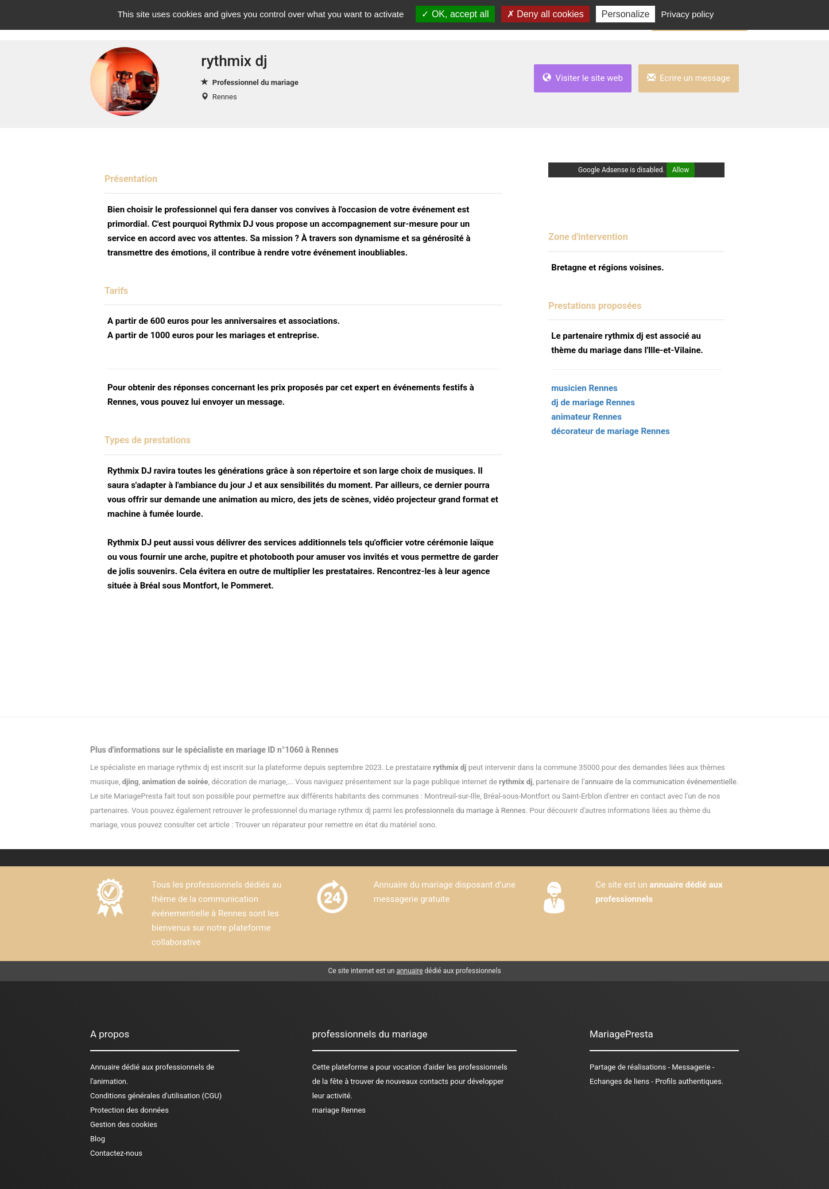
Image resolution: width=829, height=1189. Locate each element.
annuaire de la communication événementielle (660, 781)
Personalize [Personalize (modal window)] (626, 14)
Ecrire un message (688, 78)
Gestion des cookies (123, 1124)
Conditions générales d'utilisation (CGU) (156, 1095)
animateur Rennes (586, 417)
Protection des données (129, 1110)
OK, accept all (455, 14)
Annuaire (104, 1067)
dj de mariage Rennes (593, 402)
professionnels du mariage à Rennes (465, 810)
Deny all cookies (545, 14)
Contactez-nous (116, 1153)
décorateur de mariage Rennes (610, 431)
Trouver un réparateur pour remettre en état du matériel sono (335, 824)
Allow (680, 170)
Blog (97, 1138)
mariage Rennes (339, 1110)
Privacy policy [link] (687, 14)
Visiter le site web (583, 78)
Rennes (224, 96)
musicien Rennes (584, 388)
